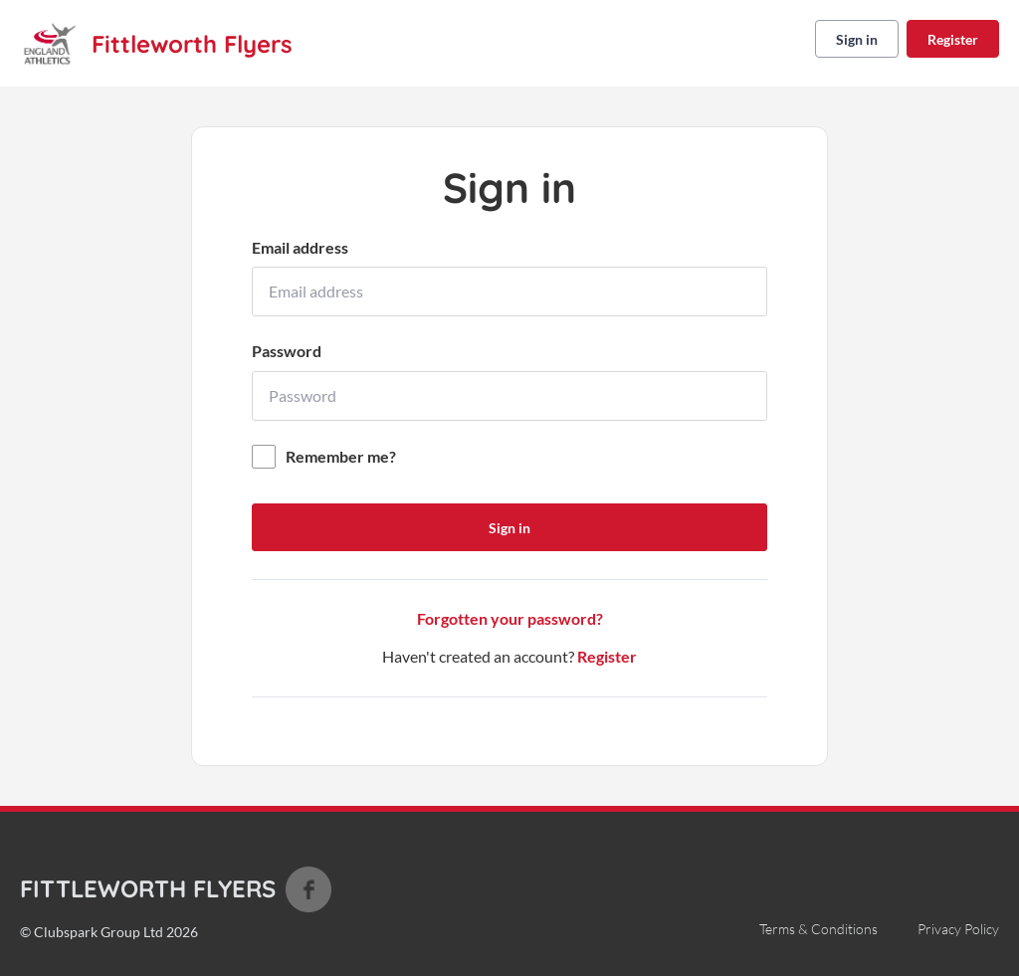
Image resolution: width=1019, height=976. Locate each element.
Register (952, 39)
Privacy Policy (958, 928)
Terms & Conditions (818, 928)
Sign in (857, 39)
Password (286, 350)
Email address (300, 247)
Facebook (308, 889)
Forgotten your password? (510, 618)
